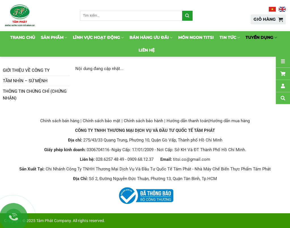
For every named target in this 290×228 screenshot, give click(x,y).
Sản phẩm (54, 37)
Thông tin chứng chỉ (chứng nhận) (35, 95)
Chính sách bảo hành (143, 120)
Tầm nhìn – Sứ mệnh (25, 80)
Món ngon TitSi (196, 37)
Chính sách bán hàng (59, 120)
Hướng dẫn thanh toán (187, 120)
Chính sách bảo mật (101, 120)
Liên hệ (146, 50)
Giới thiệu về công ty (26, 70)
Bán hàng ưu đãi (150, 37)
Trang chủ (22, 37)
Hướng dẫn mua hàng (230, 120)
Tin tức (229, 37)
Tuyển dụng (261, 37)
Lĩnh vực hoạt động (98, 37)
